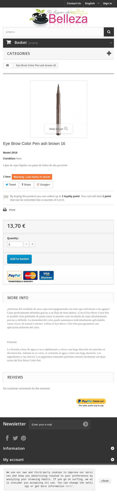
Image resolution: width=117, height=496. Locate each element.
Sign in (107, 3)
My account (13, 459)
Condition (9, 158)
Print (12, 209)
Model (7, 152)
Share (26, 184)
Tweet (11, 184)
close (105, 480)
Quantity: (13, 238)
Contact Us (74, 3)
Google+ (43, 184)
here (69, 486)
